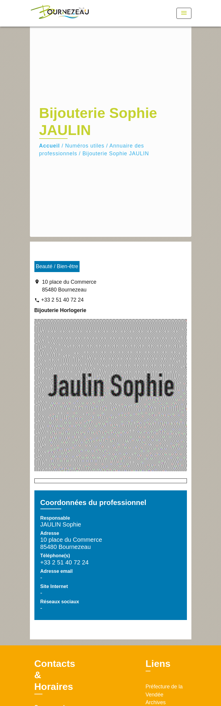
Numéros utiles (84, 146)
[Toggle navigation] (183, 13)
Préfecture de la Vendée (164, 690)
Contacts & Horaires (54, 675)
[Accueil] (60, 13)
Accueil (49, 146)
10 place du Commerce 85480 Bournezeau (69, 286)
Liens (158, 663)
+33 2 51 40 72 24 (62, 300)
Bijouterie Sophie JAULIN (116, 153)
